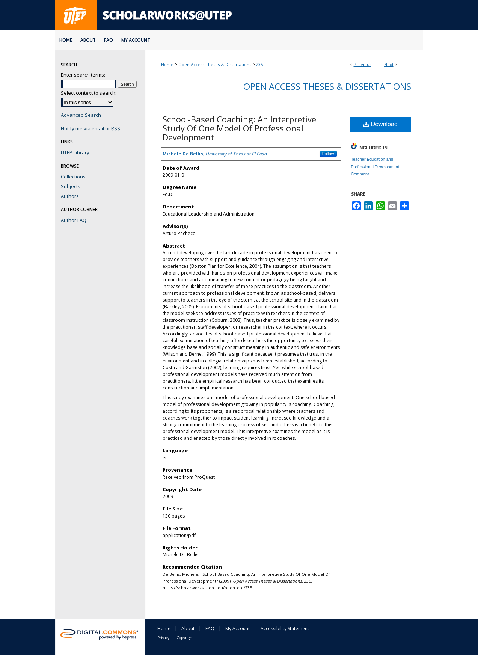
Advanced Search (81, 115)
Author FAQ (73, 220)
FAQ (209, 628)
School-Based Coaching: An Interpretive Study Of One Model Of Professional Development (239, 128)
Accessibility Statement (285, 628)
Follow (328, 153)
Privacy (163, 637)
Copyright (185, 637)
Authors (70, 196)
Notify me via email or (90, 128)
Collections (73, 176)
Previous (362, 64)
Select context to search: (88, 92)
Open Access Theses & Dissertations (214, 64)
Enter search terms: (83, 74)
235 (259, 64)
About (188, 628)
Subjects (70, 186)
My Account (237, 628)
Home (167, 64)
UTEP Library (75, 152)
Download (380, 124)
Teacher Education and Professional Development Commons (375, 167)
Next (389, 64)
